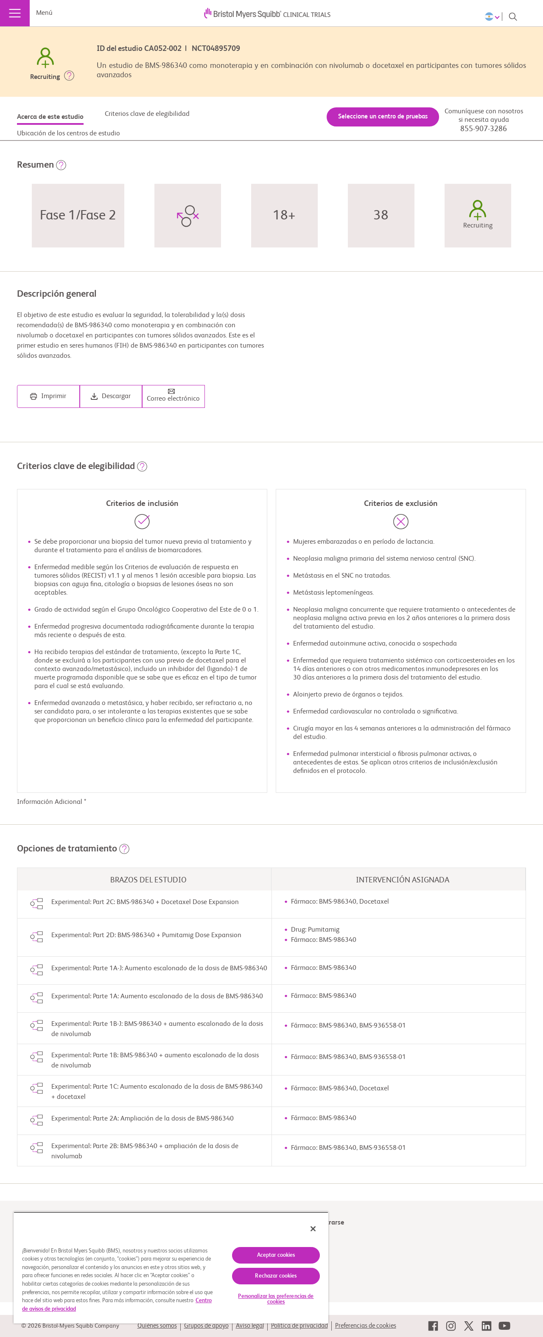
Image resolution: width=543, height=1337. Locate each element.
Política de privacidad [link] (299, 1326)
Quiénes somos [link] (157, 1326)
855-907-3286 (483, 129)
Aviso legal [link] (250, 1326)
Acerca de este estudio (50, 117)
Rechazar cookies (276, 1276)
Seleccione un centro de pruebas (383, 116)
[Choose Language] (493, 16)
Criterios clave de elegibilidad (147, 114)
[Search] (513, 16)
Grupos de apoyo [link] (206, 1326)
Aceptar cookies (276, 1255)
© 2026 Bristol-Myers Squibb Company (70, 1326)
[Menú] (15, 13)
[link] (433, 1326)
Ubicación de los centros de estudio (68, 133)
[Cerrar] (313, 1228)
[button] (69, 77)
